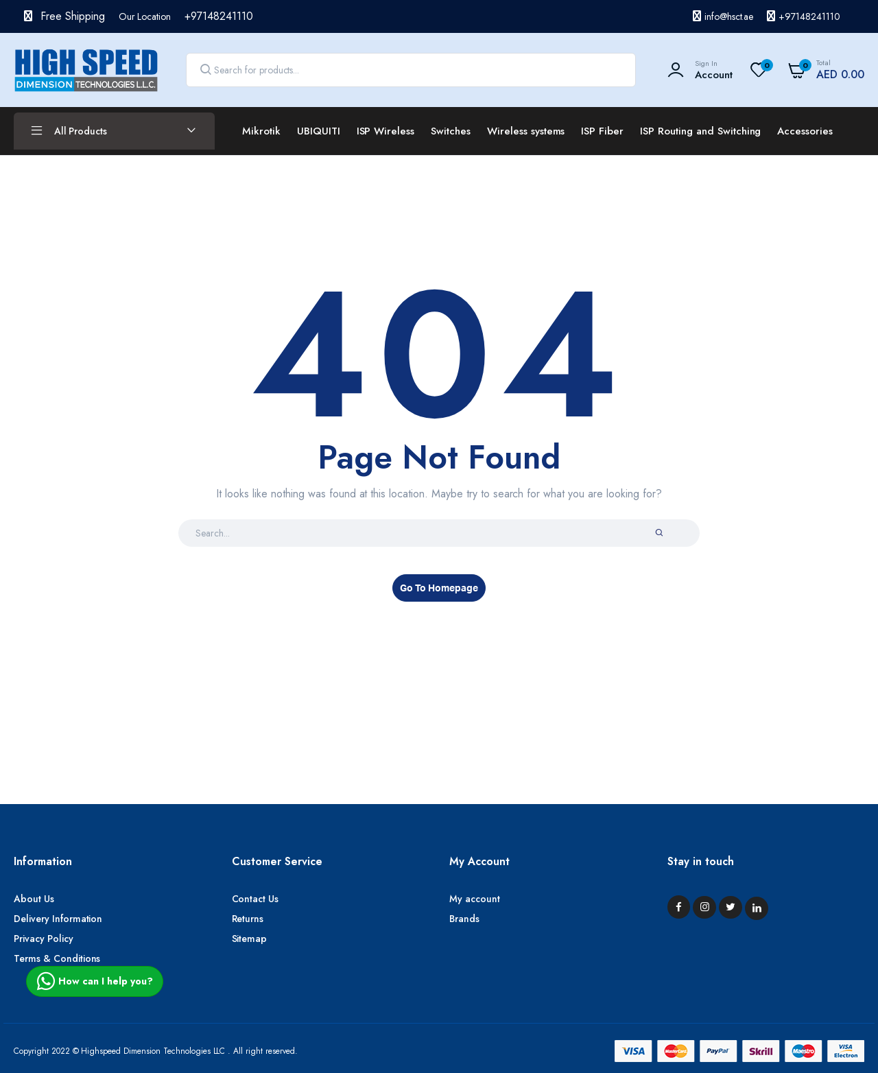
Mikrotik (261, 131)
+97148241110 (809, 16)
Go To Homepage (439, 588)
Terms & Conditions (57, 958)
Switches (451, 131)
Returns (248, 918)
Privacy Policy (43, 938)
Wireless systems (526, 131)
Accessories (805, 131)
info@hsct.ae (729, 16)
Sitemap (250, 938)
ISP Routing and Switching (700, 131)
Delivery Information (58, 918)
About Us (34, 899)
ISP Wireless (386, 131)
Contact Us (255, 899)
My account (474, 899)
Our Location (145, 16)
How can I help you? (94, 981)
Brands (464, 918)
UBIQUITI (318, 131)
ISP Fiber (602, 131)
